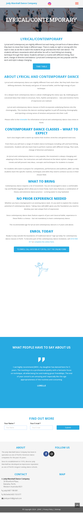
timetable (24, 120)
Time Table (41, 66)
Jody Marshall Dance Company (21, 3)
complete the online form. (44, 242)
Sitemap (58, 510)
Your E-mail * (35, 424)
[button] (77, 3)
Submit (68, 428)
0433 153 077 (15, 495)
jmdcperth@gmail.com (12, 499)
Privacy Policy (47, 510)
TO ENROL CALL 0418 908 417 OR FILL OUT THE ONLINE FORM (41, 250)
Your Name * (9, 424)
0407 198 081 (12, 491)
